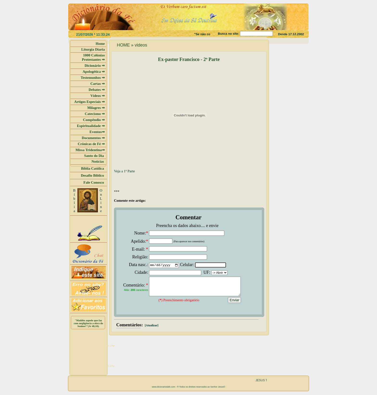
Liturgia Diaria (93, 49)
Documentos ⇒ (93, 138)
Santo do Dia (94, 156)
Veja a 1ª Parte (124, 171)
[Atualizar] (151, 329)
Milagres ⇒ (96, 108)
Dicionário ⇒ (95, 65)
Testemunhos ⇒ (93, 78)
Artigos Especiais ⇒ (89, 102)
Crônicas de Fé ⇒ (91, 144)
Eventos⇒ (97, 132)
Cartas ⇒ (97, 84)
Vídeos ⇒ (97, 96)
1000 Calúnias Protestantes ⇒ (93, 57)
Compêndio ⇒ (94, 120)
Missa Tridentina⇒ (90, 150)
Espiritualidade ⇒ (91, 126)
